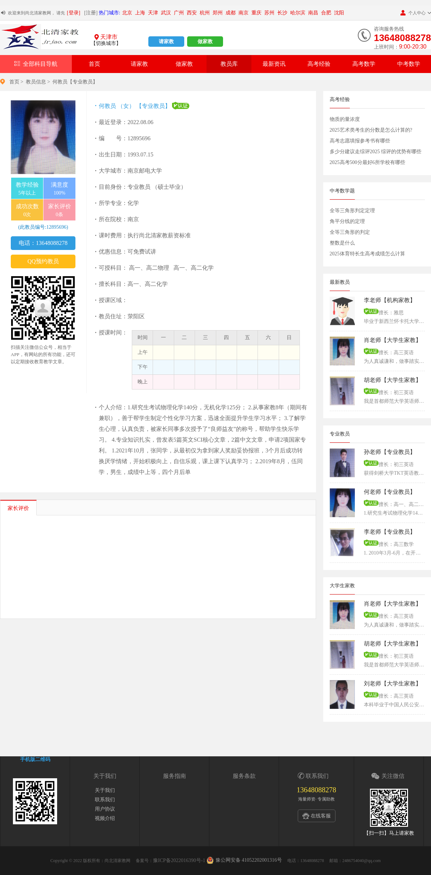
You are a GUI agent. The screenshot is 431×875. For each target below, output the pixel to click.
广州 (179, 12)
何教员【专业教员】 (75, 82)
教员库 (229, 64)
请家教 (166, 41)
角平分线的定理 (347, 221)
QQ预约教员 (43, 261)
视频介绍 (105, 818)
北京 (127, 12)
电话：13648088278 (43, 243)
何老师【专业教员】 (390, 492)
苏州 (269, 12)
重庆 (256, 12)
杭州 (205, 12)
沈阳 (339, 12)
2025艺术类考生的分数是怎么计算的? (371, 130)
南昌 (313, 12)
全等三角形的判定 (350, 232)
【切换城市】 (106, 43)
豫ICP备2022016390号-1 (179, 860)
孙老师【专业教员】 (390, 452)
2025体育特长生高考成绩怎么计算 (367, 253)
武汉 (166, 12)
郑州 (218, 12)
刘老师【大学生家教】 (392, 683)
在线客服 (321, 816)
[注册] (90, 12)
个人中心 (413, 12)
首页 (94, 64)
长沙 (282, 12)
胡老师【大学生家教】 (392, 380)
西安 (192, 12)
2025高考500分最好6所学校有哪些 (367, 162)
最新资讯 (274, 64)
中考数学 (408, 64)
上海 (140, 12)
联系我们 (105, 799)
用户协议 (105, 809)
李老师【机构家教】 (390, 300)
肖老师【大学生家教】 (392, 340)
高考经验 (318, 64)
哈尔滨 (297, 12)
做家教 (205, 41)
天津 (153, 12)
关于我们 (105, 790)
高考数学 (363, 64)
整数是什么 (342, 243)
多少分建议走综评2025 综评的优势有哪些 (376, 151)
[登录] (73, 12)
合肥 (326, 12)
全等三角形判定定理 (352, 210)
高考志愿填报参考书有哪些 (360, 140)
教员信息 (36, 82)
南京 (243, 12)
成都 (231, 12)
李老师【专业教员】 (390, 532)
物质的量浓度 (345, 119)
